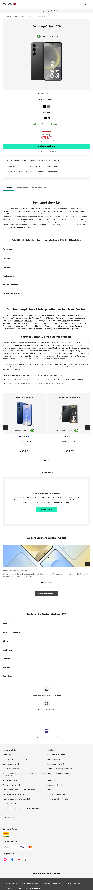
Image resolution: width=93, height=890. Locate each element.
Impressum (10, 883)
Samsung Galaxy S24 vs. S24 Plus (69, 379)
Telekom (28, 321)
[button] (79, 4)
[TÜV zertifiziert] (46, 731)
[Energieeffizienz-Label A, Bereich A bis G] (37, 36)
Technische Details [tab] (40, 188)
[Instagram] (5, 860)
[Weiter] (80, 63)
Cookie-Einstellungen (31, 888)
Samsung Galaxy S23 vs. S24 (55, 375)
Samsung (55, 211)
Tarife (64, 321)
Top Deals (83, 323)
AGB (18, 883)
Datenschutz (45, 883)
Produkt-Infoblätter (13, 888)
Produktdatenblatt (50, 36)
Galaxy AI (59, 224)
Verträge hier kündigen (75, 883)
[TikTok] (25, 860)
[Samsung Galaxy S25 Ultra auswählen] (68, 424)
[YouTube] (18, 860)
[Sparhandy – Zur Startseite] (9, 4)
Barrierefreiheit (57, 883)
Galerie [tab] (8, 188)
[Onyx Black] (44, 106)
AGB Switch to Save (30, 883)
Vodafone (18, 321)
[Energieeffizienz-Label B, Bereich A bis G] (33, 430)
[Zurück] (13, 63)
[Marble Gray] (48, 106)
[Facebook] (12, 860)
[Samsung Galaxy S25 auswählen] (24, 424)
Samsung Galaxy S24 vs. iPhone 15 (49, 383)
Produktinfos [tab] (22, 188)
